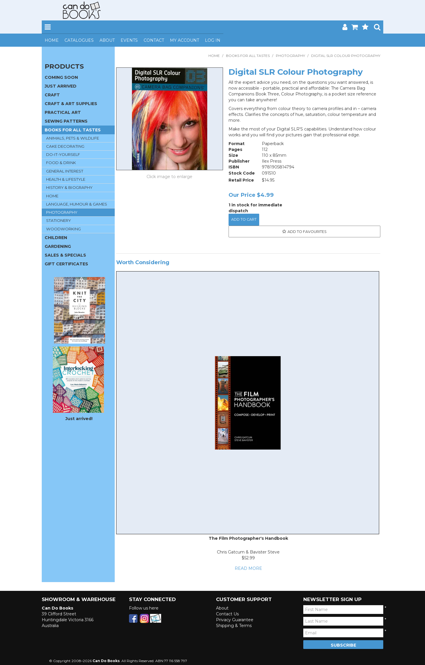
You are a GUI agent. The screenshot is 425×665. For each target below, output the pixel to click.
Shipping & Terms (234, 625)
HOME (52, 196)
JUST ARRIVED (60, 86)
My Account (184, 40)
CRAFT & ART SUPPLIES (71, 103)
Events (129, 40)
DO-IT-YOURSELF (63, 154)
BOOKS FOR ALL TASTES (248, 55)
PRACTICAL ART (63, 112)
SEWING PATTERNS (66, 121)
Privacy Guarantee (234, 619)
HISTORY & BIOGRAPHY (69, 187)
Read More (248, 568)
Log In (212, 40)
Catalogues (79, 40)
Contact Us (227, 614)
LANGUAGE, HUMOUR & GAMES (76, 204)
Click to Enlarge (169, 176)
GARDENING (58, 246)
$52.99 (248, 557)
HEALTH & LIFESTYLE (65, 179)
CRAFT (52, 95)
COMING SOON (61, 77)
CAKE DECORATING (65, 146)
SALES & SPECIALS (65, 255)
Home (52, 40)
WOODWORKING (63, 229)
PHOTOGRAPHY (290, 55)
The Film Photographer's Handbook (248, 538)
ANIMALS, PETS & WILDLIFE (72, 138)
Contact (154, 40)
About (107, 40)
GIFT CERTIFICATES (66, 264)
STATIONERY (58, 220)
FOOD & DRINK (61, 162)
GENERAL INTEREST (64, 171)
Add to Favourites (307, 231)
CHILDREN (56, 237)
